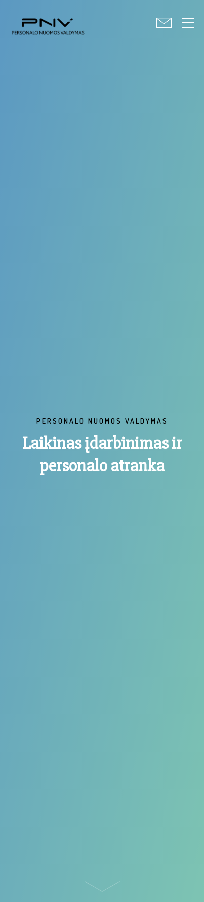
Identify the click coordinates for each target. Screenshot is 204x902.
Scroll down (102, 889)
